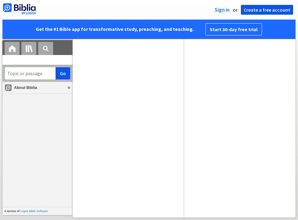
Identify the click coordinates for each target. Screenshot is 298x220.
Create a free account (267, 10)
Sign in (222, 9)
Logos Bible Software (34, 211)
